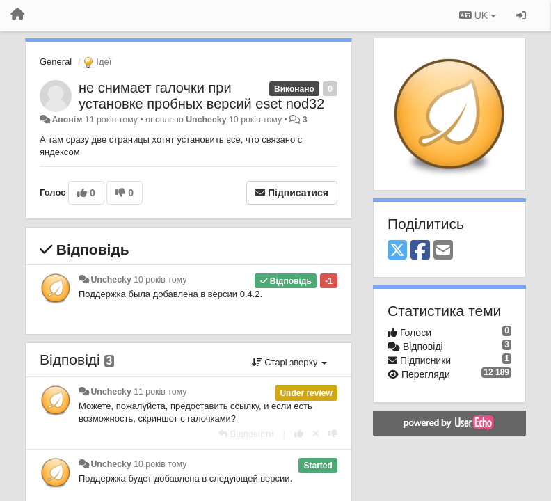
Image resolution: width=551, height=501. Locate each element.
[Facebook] (420, 251)
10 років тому (160, 280)
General (56, 61)
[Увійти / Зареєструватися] (521, 15)
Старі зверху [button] (289, 362)
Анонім (66, 120)
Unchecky (206, 120)
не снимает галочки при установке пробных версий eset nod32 (201, 95)
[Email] (443, 251)
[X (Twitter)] (397, 251)
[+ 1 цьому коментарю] (298, 434)
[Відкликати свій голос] (315, 434)
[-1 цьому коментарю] (332, 434)
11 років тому (160, 392)
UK (477, 15)
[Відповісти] (246, 434)
